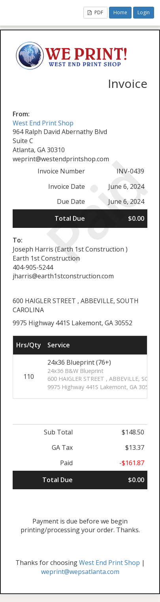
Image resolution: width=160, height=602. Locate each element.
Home (120, 12)
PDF (95, 12)
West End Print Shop (43, 123)
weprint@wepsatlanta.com (80, 571)
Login (143, 12)
